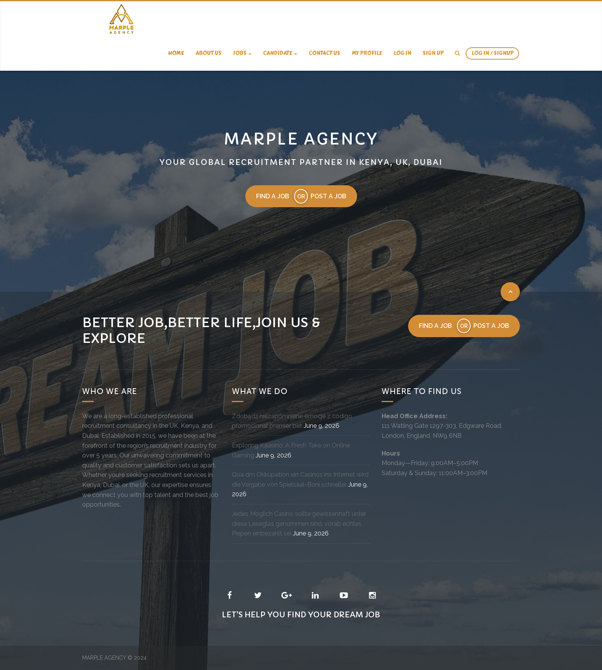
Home (176, 53)
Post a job (328, 196)
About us (208, 53)
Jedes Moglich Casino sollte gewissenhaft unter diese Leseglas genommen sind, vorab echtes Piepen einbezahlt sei (299, 523)
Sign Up (433, 53)
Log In (402, 53)
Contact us (324, 53)
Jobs (242, 53)
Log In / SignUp (492, 53)
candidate (280, 53)
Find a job (272, 196)
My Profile (367, 53)
